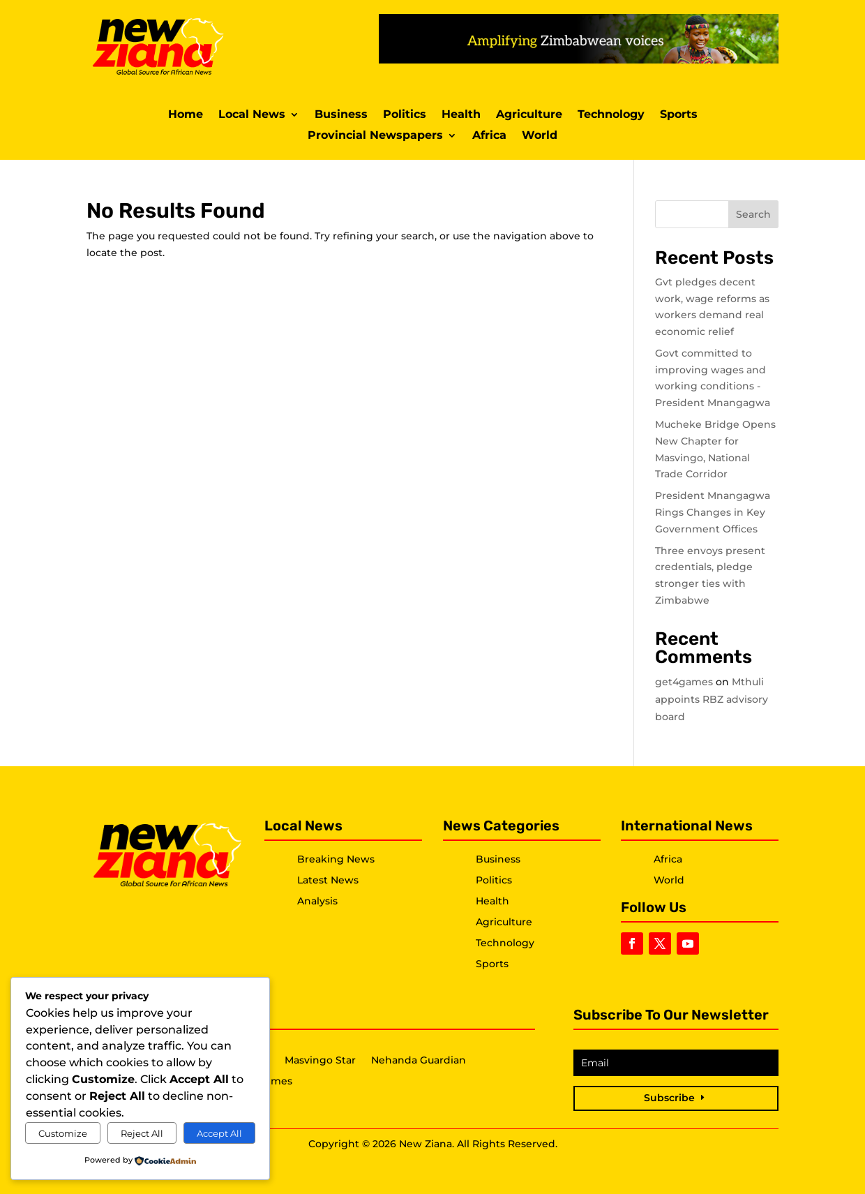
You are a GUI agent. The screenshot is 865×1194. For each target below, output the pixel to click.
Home (185, 115)
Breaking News (336, 859)
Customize (62, 1133)
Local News (251, 115)
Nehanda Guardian (418, 1060)
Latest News (328, 880)
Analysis (317, 901)
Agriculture (529, 115)
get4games (684, 682)
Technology (611, 115)
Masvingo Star (320, 1060)
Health (461, 115)
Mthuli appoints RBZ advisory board (711, 699)
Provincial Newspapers (375, 136)
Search (753, 214)
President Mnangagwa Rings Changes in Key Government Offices (712, 512)
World (539, 136)
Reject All (142, 1133)
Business (341, 115)
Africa (489, 136)
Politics (404, 115)
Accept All (219, 1133)
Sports (679, 115)
